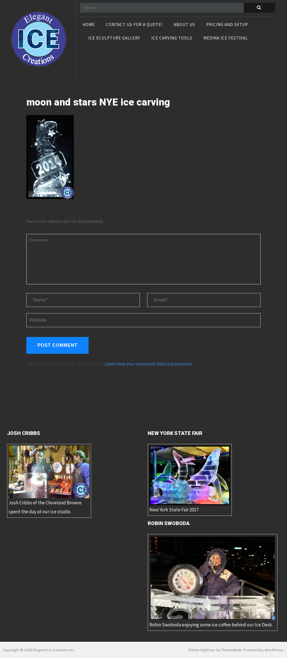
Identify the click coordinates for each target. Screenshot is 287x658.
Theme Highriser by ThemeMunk (215, 649)
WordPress (274, 649)
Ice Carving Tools (171, 38)
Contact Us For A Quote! (134, 25)
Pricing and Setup (227, 25)
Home (89, 25)
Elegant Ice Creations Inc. (54, 649)
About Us (184, 25)
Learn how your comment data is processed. (149, 364)
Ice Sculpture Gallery (114, 38)
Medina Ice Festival (225, 38)
